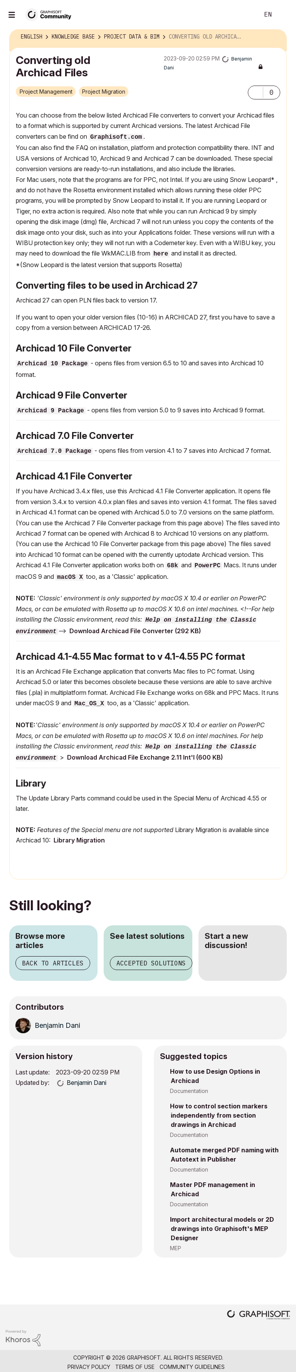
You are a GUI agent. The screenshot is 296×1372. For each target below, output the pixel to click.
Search (244, 14)
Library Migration (79, 840)
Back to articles (53, 963)
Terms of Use (135, 1367)
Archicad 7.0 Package (54, 451)
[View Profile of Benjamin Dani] (57, 1025)
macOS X (70, 577)
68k (172, 565)
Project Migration (103, 91)
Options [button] (276, 37)
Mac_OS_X (89, 703)
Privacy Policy (88, 1367)
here (160, 254)
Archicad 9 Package (50, 410)
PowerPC (207, 565)
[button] (255, 92)
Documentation (189, 1091)
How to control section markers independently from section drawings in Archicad (218, 1115)
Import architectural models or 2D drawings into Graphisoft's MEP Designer (222, 1229)
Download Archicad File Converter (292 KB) (135, 631)
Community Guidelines (192, 1367)
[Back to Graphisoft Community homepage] (51, 14)
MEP (175, 1248)
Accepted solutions (151, 963)
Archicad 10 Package (52, 363)
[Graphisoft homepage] (258, 1315)
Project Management (46, 91)
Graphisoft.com (116, 137)
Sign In (283, 14)
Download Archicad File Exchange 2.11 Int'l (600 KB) (145, 757)
